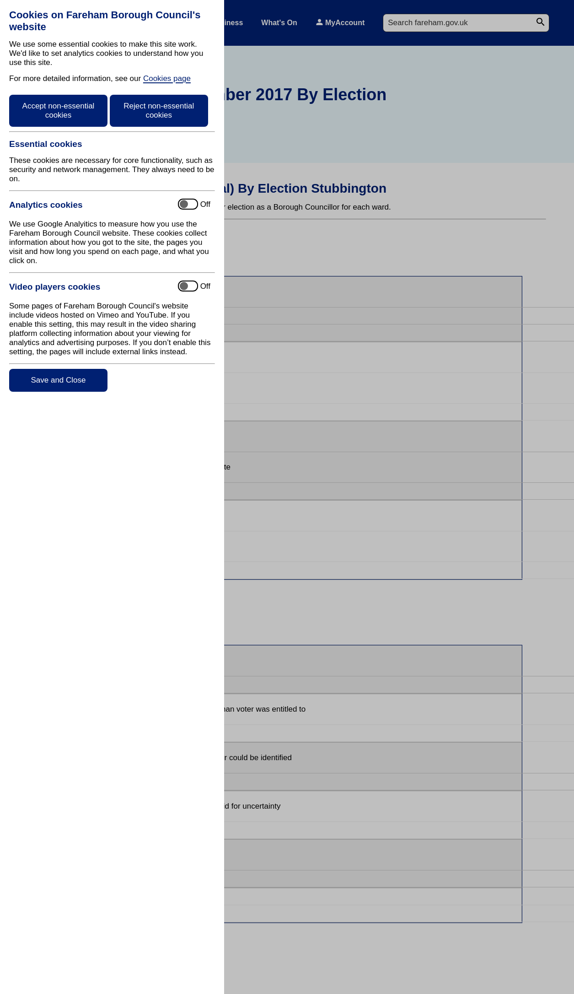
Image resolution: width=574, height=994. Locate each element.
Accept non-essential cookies (58, 110)
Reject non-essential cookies (158, 110)
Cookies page (167, 78)
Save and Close (58, 380)
